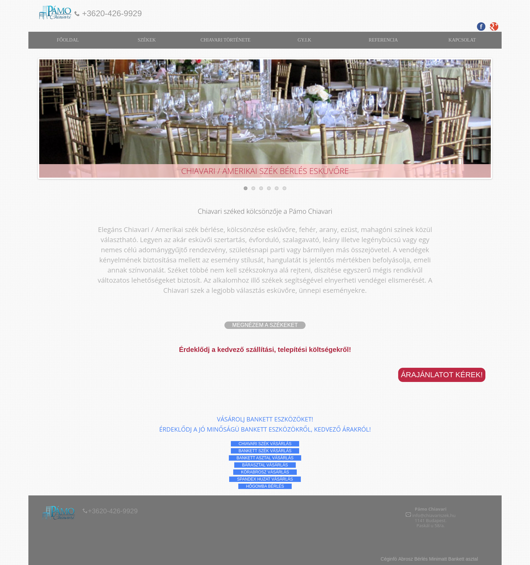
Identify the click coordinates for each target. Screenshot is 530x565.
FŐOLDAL (68, 40)
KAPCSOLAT (462, 40)
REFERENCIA (383, 40)
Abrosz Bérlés (413, 559)
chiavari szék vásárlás (265, 443)
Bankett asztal (463, 559)
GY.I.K (304, 40)
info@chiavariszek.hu (434, 515)
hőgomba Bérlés (265, 486)
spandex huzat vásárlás (265, 479)
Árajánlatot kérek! (442, 374)
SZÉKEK (147, 40)
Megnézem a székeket (265, 325)
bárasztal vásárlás (265, 465)
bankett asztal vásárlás (265, 458)
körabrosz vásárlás (265, 472)
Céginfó (389, 559)
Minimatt (438, 559)
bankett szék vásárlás (265, 450)
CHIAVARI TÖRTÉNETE (225, 40)
